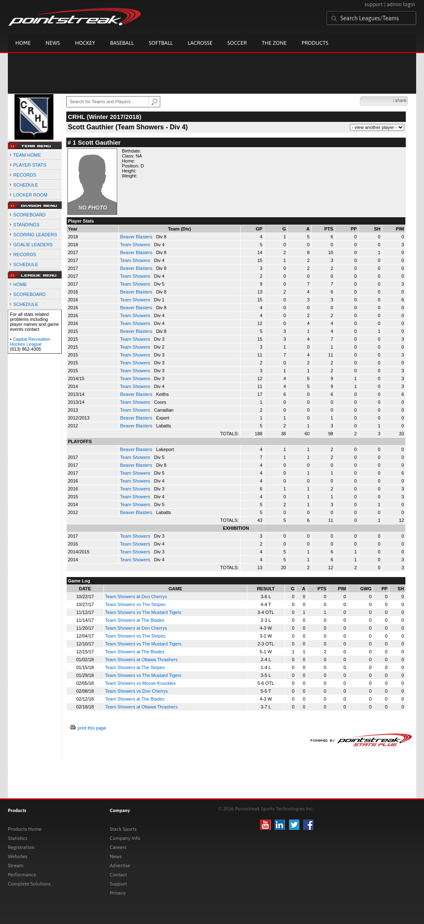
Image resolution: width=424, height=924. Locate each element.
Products (314, 43)
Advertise (120, 865)
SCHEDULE (25, 184)
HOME (20, 284)
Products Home (24, 829)
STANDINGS (26, 224)
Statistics (17, 838)
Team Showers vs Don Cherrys (136, 691)
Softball (161, 43)
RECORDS (24, 174)
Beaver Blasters (137, 236)
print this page (91, 727)
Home (23, 43)
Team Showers (136, 244)
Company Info (125, 838)
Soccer (237, 43)
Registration (21, 847)
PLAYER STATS (29, 164)
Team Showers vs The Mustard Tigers (143, 612)
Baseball (122, 43)
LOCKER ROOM (30, 194)
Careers (118, 847)
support (373, 4)
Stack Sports (123, 829)
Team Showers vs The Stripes (135, 604)
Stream (15, 865)
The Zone (274, 43)
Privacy (117, 893)
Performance (22, 875)
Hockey (85, 43)
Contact (118, 875)
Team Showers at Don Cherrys (136, 596)
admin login (401, 4)
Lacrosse (200, 43)
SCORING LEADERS (35, 234)
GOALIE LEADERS (33, 244)
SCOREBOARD (29, 214)
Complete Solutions (29, 884)
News (53, 43)
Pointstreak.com (74, 17)
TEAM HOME (27, 155)
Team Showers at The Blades (134, 620)
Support (118, 884)
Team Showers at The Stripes (135, 667)
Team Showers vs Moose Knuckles (140, 683)
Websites (17, 856)
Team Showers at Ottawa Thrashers (141, 659)
